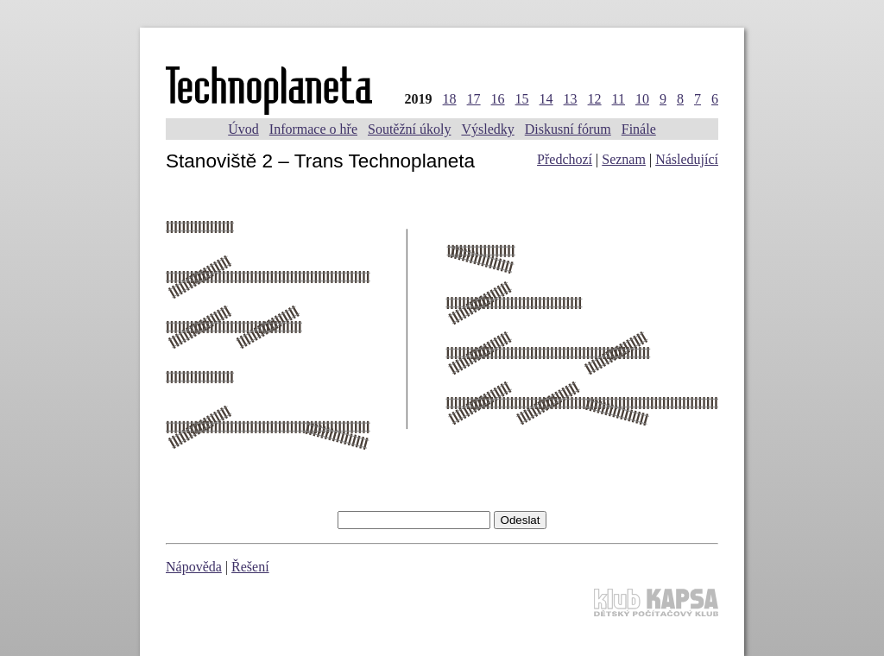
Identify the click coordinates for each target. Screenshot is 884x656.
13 (571, 98)
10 (642, 98)
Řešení (250, 566)
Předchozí (564, 159)
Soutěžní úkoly (409, 129)
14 (546, 98)
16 (498, 98)
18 (450, 98)
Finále (639, 129)
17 (474, 98)
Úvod (243, 129)
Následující (686, 159)
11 (618, 98)
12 (595, 98)
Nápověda (194, 566)
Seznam (624, 159)
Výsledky (487, 129)
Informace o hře (313, 129)
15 (522, 98)
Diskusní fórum (568, 129)
